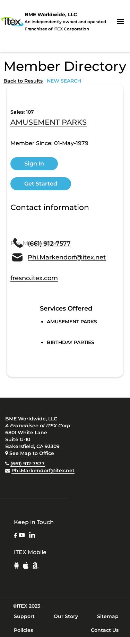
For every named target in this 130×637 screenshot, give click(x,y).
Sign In (34, 163)
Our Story (66, 616)
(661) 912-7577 (27, 463)
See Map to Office (31, 453)
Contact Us (105, 630)
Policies (23, 630)
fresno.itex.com (34, 278)
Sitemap (108, 616)
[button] (120, 21)
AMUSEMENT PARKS (48, 122)
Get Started (40, 183)
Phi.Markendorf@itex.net (43, 470)
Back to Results (23, 81)
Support (24, 616)
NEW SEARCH (64, 81)
